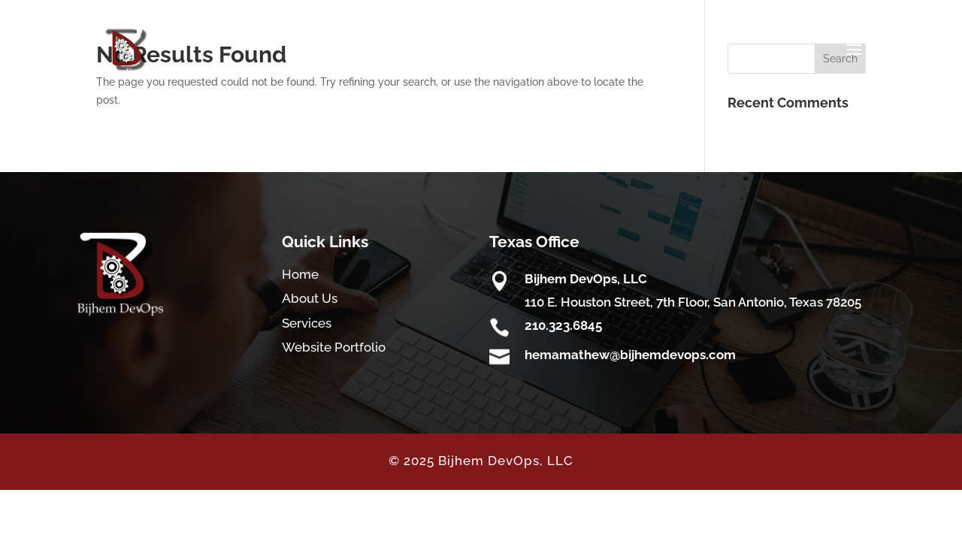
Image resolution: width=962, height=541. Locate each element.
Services (306, 323)
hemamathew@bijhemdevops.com (630, 354)
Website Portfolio (334, 347)
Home (300, 274)
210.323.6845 (563, 325)
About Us (309, 298)
